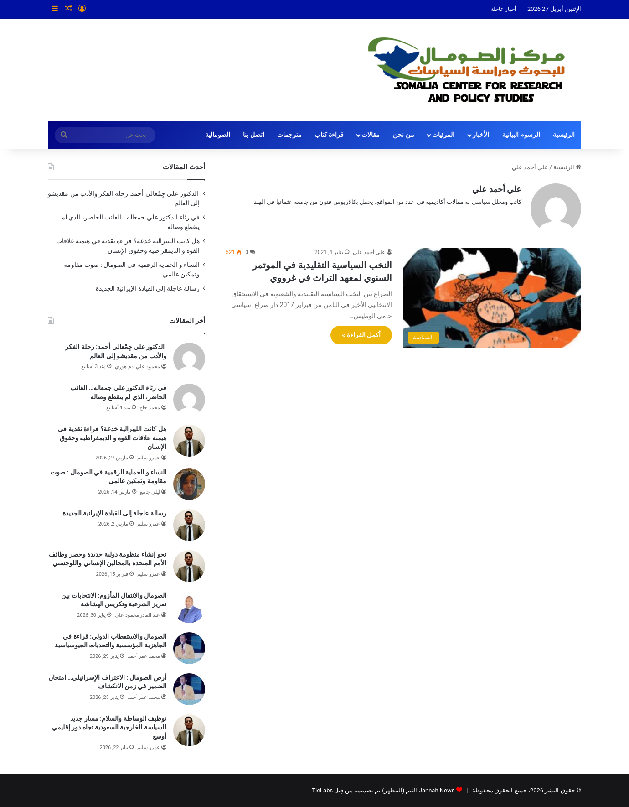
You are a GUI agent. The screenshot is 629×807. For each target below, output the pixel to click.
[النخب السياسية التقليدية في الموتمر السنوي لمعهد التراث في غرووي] (492, 298)
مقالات (370, 134)
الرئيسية (564, 134)
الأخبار (481, 134)
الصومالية (217, 134)
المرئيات (443, 134)
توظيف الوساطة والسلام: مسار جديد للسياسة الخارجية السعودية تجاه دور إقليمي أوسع (109, 727)
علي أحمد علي (496, 189)
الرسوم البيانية (521, 134)
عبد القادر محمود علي (137, 615)
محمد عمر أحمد (144, 656)
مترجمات (289, 134)
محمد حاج (149, 408)
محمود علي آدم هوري (137, 367)
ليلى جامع (150, 492)
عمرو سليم (148, 458)
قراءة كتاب (329, 134)
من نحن (403, 134)
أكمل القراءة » (361, 334)
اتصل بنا (253, 134)
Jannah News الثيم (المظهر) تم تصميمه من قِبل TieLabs (383, 790)
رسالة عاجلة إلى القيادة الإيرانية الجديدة (148, 288)
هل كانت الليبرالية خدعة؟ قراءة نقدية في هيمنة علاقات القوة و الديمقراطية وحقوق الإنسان (112, 437)
